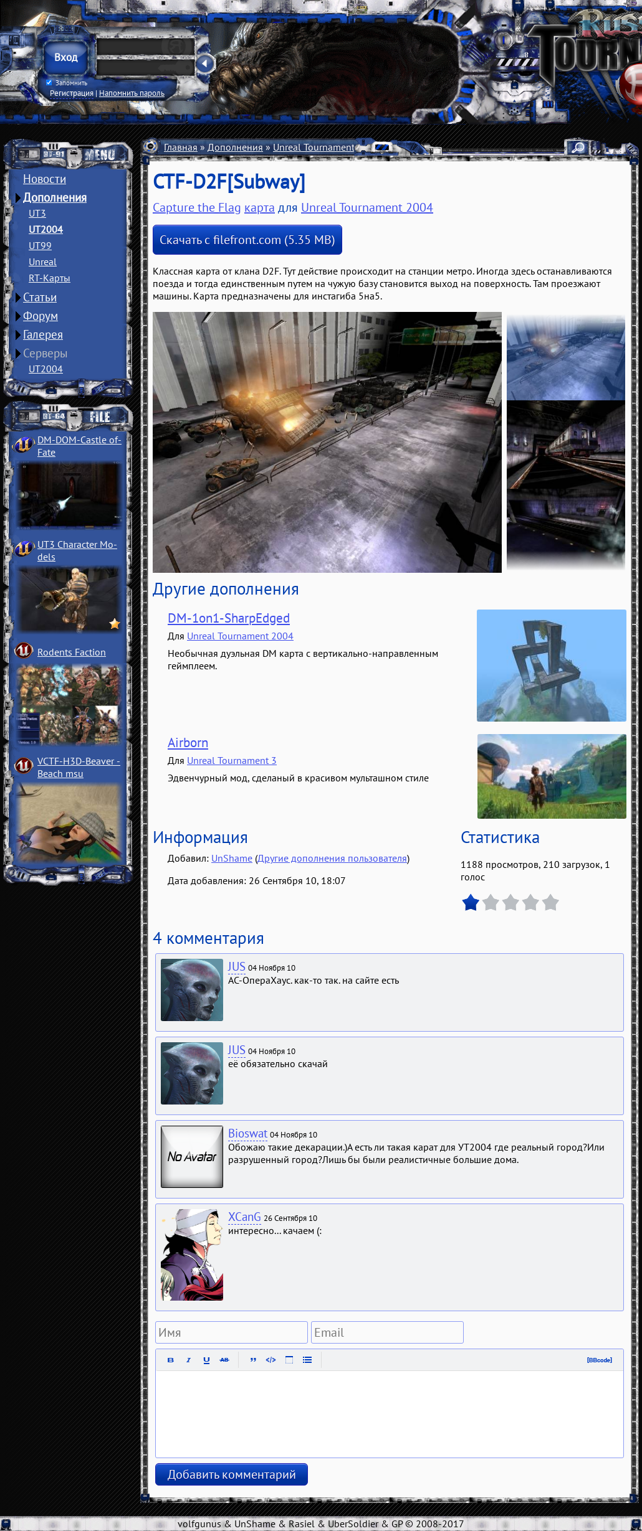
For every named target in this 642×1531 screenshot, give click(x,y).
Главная (181, 147)
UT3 (37, 213)
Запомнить (66, 82)
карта (259, 207)
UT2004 (46, 229)
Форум (40, 315)
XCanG (244, 1216)
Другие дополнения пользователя (332, 858)
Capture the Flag (197, 207)
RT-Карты (49, 277)
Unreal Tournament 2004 (326, 147)
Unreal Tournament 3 (232, 760)
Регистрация (71, 92)
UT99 (40, 245)
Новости (44, 178)
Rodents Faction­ (71, 652)
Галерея (43, 334)
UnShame (231, 858)
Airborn (188, 742)
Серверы (45, 353)
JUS (237, 966)
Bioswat (247, 1133)
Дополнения (55, 197)
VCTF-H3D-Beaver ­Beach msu (78, 767)
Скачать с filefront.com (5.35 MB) (247, 240)
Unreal (43, 261)
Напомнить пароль (132, 92)
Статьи (40, 297)
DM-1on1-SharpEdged (229, 618)
